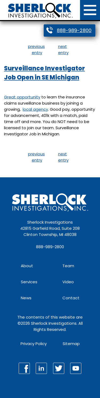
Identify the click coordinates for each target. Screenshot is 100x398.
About (27, 266)
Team (68, 266)
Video (68, 282)
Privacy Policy (34, 343)
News (26, 298)
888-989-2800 (74, 30)
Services (29, 282)
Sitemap (71, 343)
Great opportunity (22, 97)
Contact (70, 298)
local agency (35, 109)
